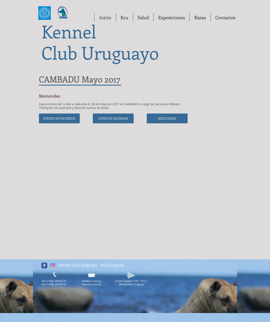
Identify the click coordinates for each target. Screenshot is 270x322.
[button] (124, 17)
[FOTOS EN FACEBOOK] (113, 118)
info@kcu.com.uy (91, 281)
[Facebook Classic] (44, 265)
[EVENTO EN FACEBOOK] (59, 118)
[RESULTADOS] (167, 118)
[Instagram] (53, 265)
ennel (76, 31)
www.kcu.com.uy (91, 284)
